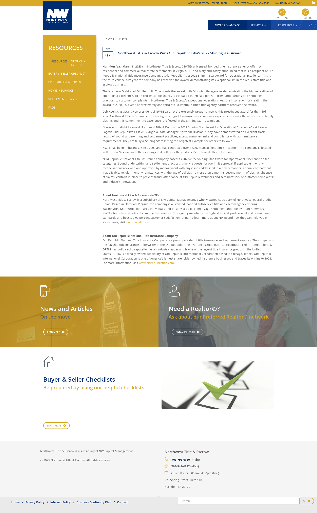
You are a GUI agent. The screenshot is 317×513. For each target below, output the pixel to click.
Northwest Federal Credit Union (207, 3)
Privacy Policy (34, 502)
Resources (287, 25)
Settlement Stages (62, 99)
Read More (53, 332)
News (123, 38)
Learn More (54, 425)
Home (110, 38)
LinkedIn (313, 2)
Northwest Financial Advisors (251, 3)
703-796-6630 (181, 459)
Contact (122, 502)
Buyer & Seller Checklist (67, 73)
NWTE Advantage (227, 25)
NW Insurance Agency (288, 3)
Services (258, 25)
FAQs (51, 107)
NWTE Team (282, 17)
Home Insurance (61, 90)
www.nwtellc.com (138, 222)
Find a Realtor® (185, 332)
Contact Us (305, 17)
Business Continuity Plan (94, 502)
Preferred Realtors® (64, 82)
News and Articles (78, 63)
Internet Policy (60, 502)
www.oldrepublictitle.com (156, 263)
